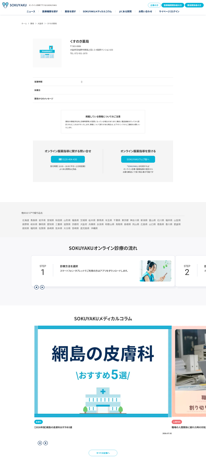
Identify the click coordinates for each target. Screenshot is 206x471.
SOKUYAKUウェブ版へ (138, 159)
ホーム (24, 23)
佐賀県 (42, 228)
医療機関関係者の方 (173, 5)
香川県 (169, 224)
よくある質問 (125, 11)
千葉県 (116, 220)
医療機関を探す (50, 11)
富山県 (152, 220)
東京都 (125, 220)
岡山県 (135, 224)
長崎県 (50, 228)
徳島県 (160, 224)
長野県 (25, 224)
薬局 (32, 23)
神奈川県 (134, 220)
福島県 (75, 220)
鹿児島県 (84, 228)
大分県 (67, 228)
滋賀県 (67, 224)
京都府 (75, 224)
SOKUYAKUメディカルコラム (97, 11)
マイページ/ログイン (169, 11)
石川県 (160, 220)
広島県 (144, 224)
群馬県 (100, 220)
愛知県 (50, 224)
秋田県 (58, 220)
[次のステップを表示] (42, 287)
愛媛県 (177, 224)
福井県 (169, 220)
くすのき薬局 (52, 23)
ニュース (31, 11)
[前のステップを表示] (36, 287)
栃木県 (92, 220)
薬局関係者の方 (194, 5)
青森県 (33, 220)
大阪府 (40, 23)
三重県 (58, 224)
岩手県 (42, 220)
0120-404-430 (69, 159)
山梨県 (177, 220)
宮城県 (50, 220)
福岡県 (33, 228)
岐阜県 (33, 224)
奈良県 (100, 224)
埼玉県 (108, 220)
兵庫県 (92, 224)
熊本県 (58, 228)
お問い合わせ (145, 11)
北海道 (25, 220)
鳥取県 (119, 224)
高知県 (25, 228)
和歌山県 (109, 224)
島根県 (127, 224)
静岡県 (42, 224)
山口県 (152, 224)
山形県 (67, 220)
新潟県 (144, 220)
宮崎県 (75, 228)
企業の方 (154, 5)
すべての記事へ (103, 453)
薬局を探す (70, 11)
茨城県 (83, 220)
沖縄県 (94, 228)
